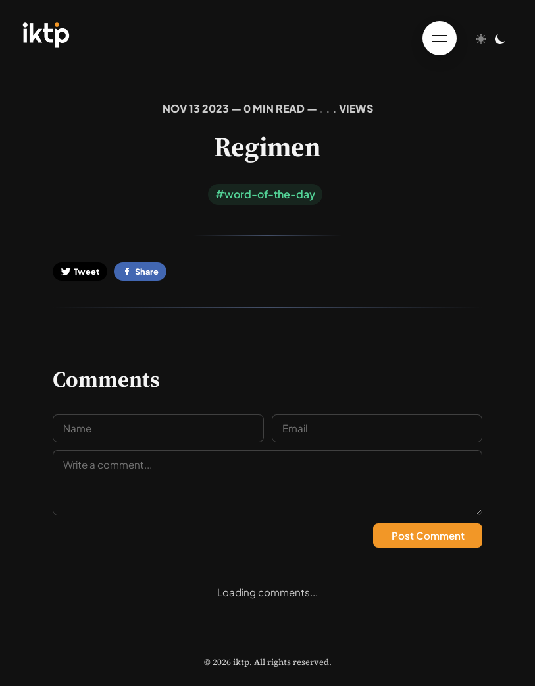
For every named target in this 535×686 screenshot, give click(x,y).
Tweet (80, 271)
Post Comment (428, 535)
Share (140, 271)
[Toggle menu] (439, 38)
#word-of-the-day (265, 194)
